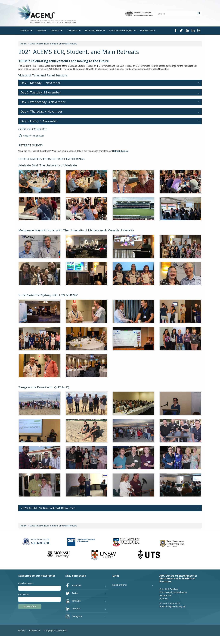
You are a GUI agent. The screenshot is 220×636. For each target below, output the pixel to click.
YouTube (73, 601)
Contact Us (34, 630)
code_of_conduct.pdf (31, 135)
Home (24, 43)
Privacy (22, 630)
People (41, 30)
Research (56, 30)
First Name (23, 594)
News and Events (95, 30)
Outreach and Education (122, 30)
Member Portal (147, 30)
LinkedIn (72, 609)
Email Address (26, 583)
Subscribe (29, 606)
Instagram (73, 616)
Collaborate (74, 30)
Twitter (71, 593)
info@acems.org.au (176, 606)
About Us (26, 30)
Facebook (73, 585)
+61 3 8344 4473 (171, 603)
